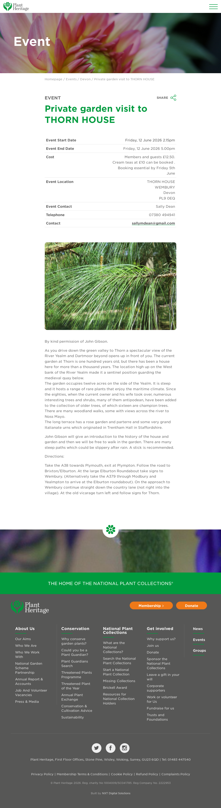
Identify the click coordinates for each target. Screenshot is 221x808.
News (198, 628)
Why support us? (161, 639)
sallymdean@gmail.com (153, 223)
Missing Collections (119, 681)
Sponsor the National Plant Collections (158, 663)
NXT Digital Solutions (116, 793)
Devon (85, 79)
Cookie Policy (122, 774)
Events (71, 79)
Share (166, 98)
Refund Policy (147, 774)
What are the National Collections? (114, 647)
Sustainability (72, 717)
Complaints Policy (175, 774)
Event (53, 97)
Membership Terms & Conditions (82, 774)
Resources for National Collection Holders (119, 698)
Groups (199, 650)
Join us (153, 645)
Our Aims (23, 639)
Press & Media (27, 701)
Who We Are (25, 645)
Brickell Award (115, 687)
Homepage (53, 79)
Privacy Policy (42, 774)
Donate (191, 605)
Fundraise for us (160, 708)
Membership (151, 605)
